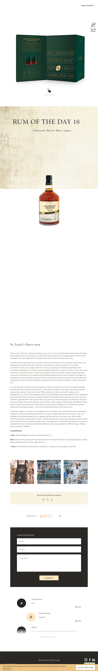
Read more (7, 668)
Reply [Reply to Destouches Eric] (79, 621)
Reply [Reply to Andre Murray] (79, 607)
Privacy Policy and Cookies (49, 660)
